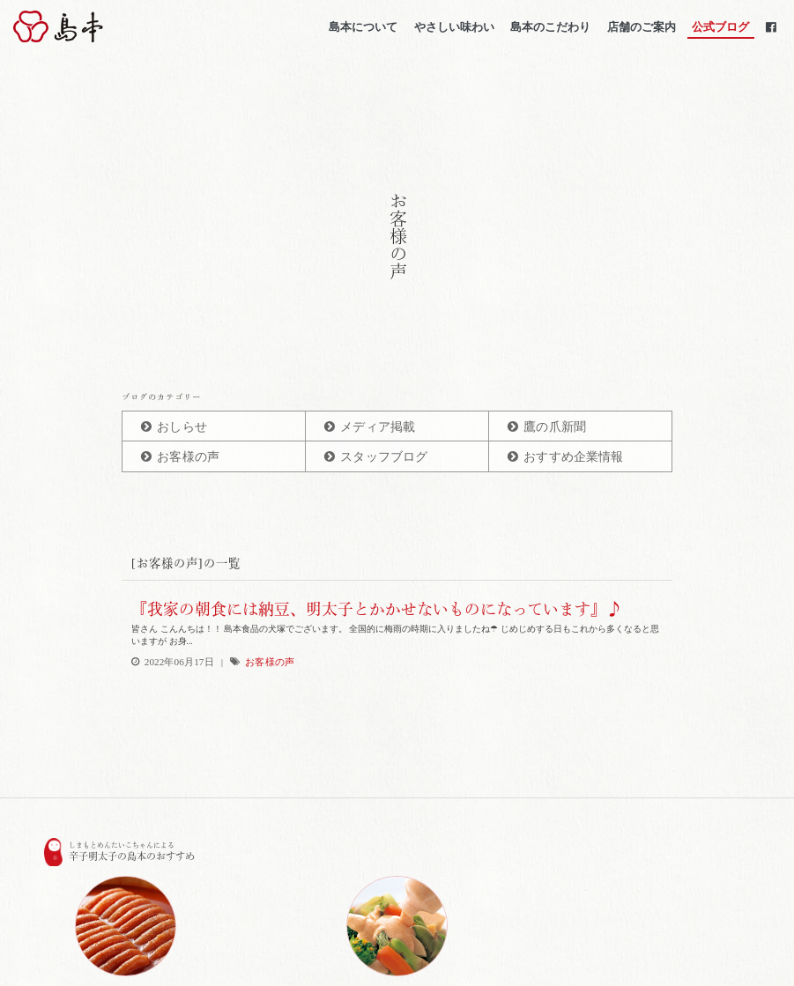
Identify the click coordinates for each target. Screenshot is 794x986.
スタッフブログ (383, 456)
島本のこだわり (549, 30)
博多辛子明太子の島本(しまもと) (108, 30)
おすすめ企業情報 (573, 456)
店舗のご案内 (639, 30)
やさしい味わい (452, 30)
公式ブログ (719, 30)
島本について (362, 30)
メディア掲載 (377, 427)
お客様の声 (188, 456)
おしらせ (181, 427)
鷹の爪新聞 (554, 427)
